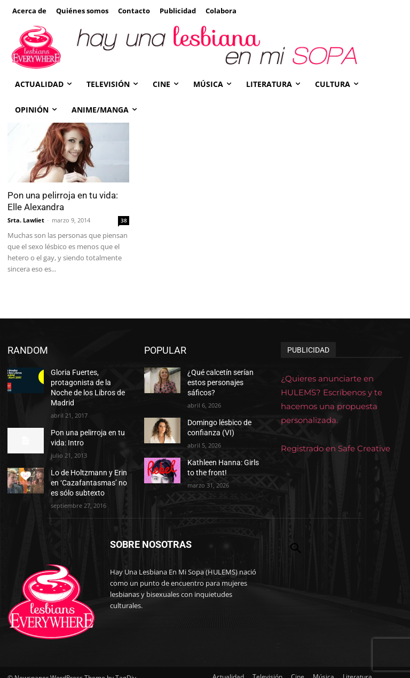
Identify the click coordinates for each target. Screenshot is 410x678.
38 (124, 220)
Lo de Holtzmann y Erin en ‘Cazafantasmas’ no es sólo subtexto (89, 465)
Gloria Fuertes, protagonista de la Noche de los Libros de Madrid (87, 381)
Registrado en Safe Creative (335, 448)
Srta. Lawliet (25, 220)
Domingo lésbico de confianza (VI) (216, 414)
